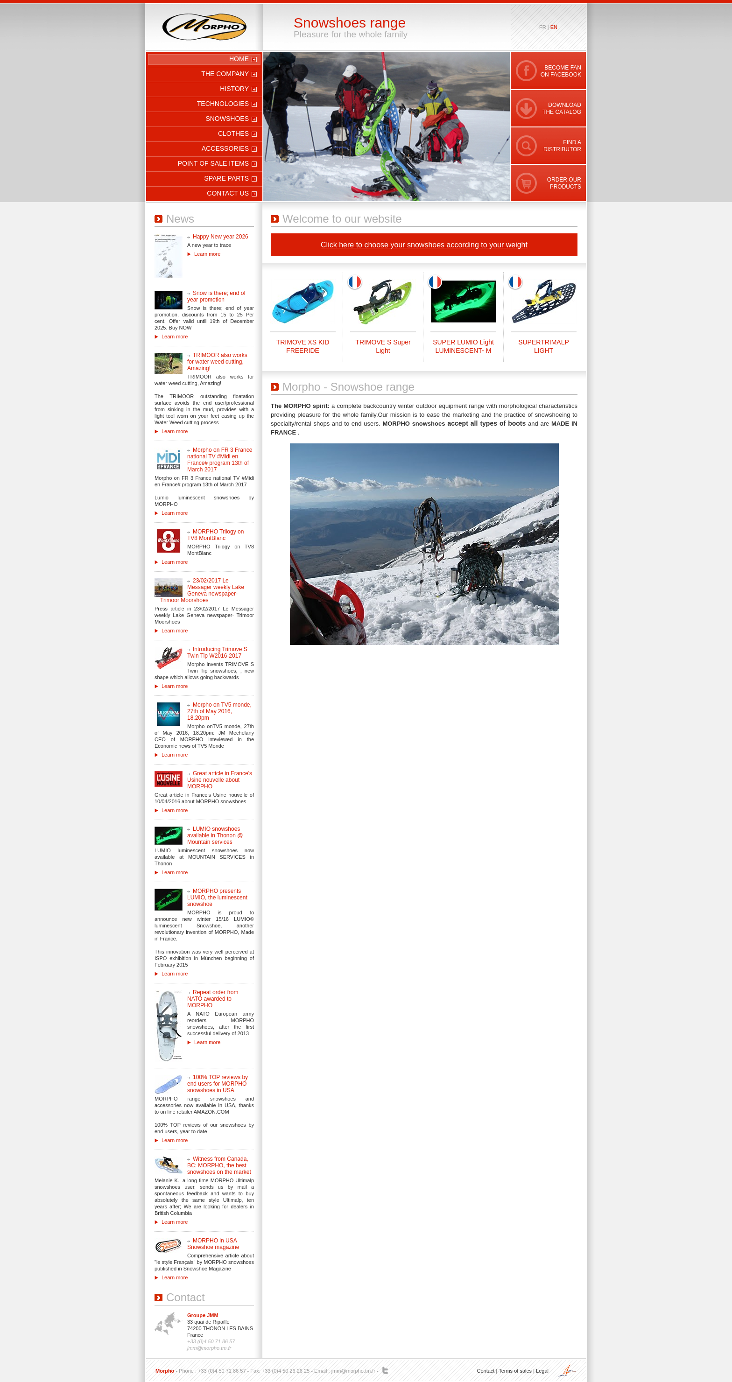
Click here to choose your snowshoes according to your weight (424, 245)
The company (225, 73)
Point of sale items (213, 163)
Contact (485, 1371)
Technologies (223, 103)
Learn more (207, 254)
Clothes (233, 133)
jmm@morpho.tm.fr (353, 1371)
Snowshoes (227, 118)
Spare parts (226, 178)
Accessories (225, 148)
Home (239, 59)
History (234, 88)
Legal (542, 1371)
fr (542, 27)
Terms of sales (515, 1371)
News (180, 218)
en (553, 27)
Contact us (228, 193)
